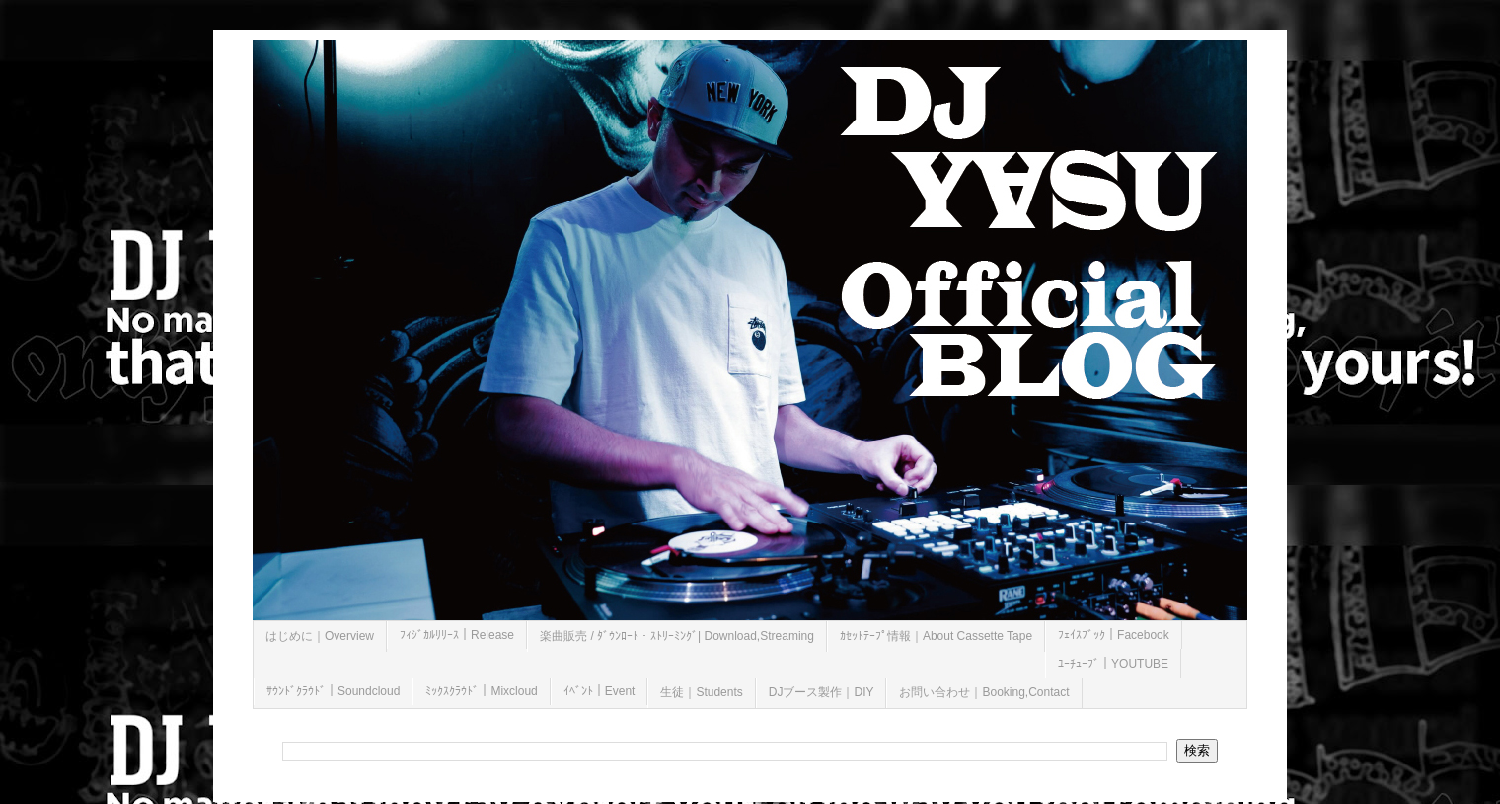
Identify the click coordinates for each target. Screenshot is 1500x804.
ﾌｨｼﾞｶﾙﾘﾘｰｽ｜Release (457, 635)
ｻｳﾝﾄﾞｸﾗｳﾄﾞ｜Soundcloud (333, 691)
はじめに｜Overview (319, 636)
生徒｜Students (701, 692)
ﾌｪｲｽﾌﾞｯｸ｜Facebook (1113, 635)
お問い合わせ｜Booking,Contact (984, 692)
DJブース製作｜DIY (821, 692)
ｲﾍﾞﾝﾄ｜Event (599, 691)
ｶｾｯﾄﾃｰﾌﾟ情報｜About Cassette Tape (936, 636)
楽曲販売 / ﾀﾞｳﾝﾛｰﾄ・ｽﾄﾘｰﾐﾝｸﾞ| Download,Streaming (677, 636)
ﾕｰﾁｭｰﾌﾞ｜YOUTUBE (1113, 664)
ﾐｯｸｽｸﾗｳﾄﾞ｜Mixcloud (481, 691)
